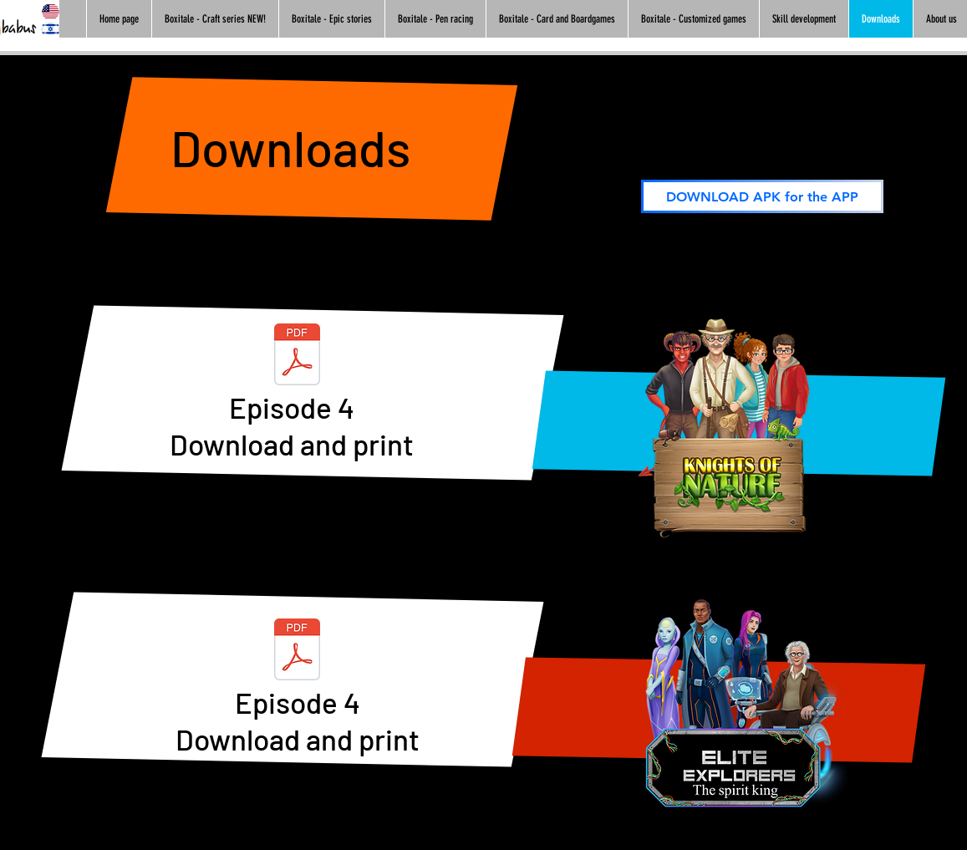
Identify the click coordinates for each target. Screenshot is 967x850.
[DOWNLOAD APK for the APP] (762, 196)
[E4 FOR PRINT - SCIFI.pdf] (297, 651)
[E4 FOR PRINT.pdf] (297, 356)
